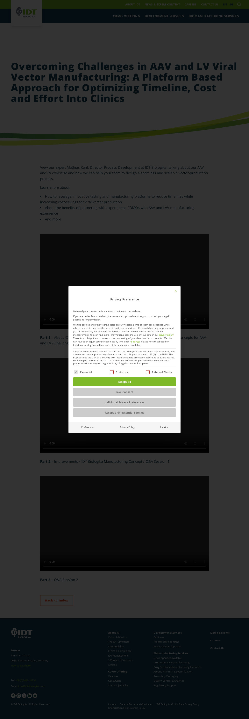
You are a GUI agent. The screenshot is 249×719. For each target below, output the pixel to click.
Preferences (88, 427)
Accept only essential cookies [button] (124, 412)
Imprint (164, 427)
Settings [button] (135, 341)
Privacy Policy (127, 427)
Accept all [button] (124, 382)
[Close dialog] (176, 291)
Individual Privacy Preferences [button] (125, 402)
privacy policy (166, 334)
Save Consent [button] (124, 392)
